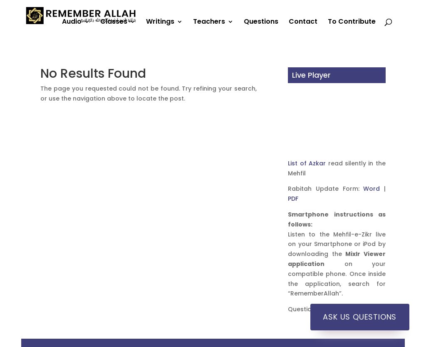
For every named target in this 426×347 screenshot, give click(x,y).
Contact (303, 22)
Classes (113, 22)
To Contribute (352, 22)
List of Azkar (307, 163)
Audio (72, 22)
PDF (293, 198)
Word (371, 189)
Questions (261, 22)
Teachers (209, 22)
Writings (160, 22)
